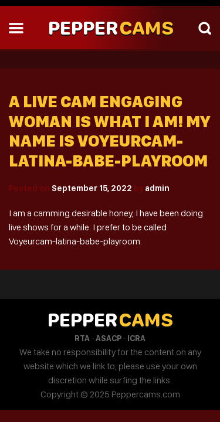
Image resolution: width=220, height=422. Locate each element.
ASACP (108, 338)
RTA (82, 338)
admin (157, 188)
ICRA (136, 338)
